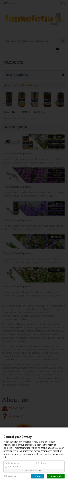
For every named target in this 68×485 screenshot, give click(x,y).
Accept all (56, 476)
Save (38, 476)
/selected (10, 476)
